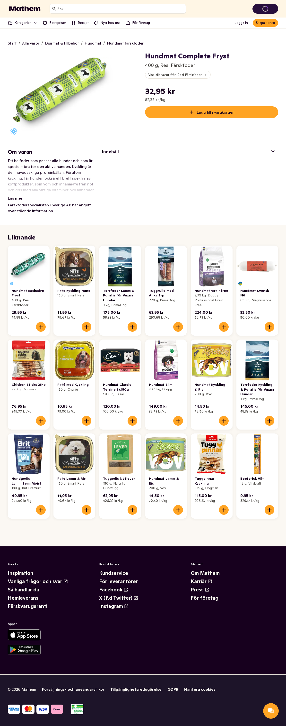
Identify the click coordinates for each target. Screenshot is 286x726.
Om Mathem (205, 573)
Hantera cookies (200, 689)
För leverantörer (118, 581)
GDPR (172, 689)
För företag (204, 598)
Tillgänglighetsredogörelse (136, 689)
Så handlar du (23, 590)
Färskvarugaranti (27, 606)
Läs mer (15, 198)
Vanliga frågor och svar (38, 581)
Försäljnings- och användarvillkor (73, 689)
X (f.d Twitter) (118, 598)
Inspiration (20, 573)
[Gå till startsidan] (25, 9)
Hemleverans (23, 598)
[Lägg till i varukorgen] (41, 327)
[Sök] (54, 8)
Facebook (113, 590)
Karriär (201, 581)
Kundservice (113, 573)
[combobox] (121, 8)
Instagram (114, 606)
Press (200, 590)
